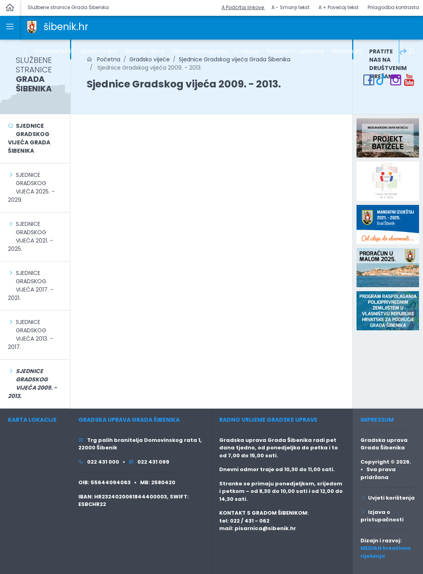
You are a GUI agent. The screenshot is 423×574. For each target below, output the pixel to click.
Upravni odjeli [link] (99, 51)
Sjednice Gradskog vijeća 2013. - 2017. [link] (30, 334)
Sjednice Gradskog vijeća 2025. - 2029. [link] (31, 187)
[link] (32, 26)
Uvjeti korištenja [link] (387, 498)
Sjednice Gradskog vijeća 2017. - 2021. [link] (30, 285)
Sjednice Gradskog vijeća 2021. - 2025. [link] (30, 236)
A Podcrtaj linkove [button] (243, 7)
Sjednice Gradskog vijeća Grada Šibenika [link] (234, 59)
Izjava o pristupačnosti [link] (382, 516)
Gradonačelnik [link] (54, 51)
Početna (103, 59)
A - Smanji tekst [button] (290, 7)
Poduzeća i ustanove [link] (295, 51)
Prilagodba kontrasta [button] (393, 7)
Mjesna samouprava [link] (200, 51)
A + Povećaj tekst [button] (339, 7)
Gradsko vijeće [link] (144, 51)
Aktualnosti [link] (346, 51)
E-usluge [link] (247, 51)
